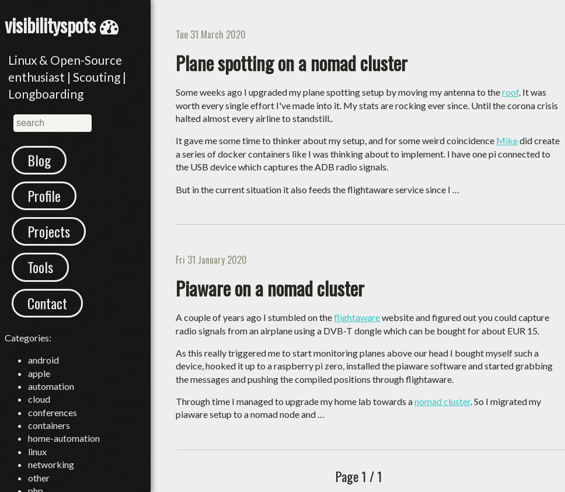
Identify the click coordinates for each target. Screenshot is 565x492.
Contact (47, 302)
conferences (52, 412)
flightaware (357, 317)
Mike (507, 140)
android (43, 359)
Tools (40, 266)
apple (39, 373)
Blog (39, 159)
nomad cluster (442, 401)
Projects (48, 231)
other (39, 477)
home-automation (64, 438)
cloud (39, 398)
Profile (44, 195)
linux (37, 451)
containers (49, 425)
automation (51, 386)
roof (510, 91)
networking (51, 464)
